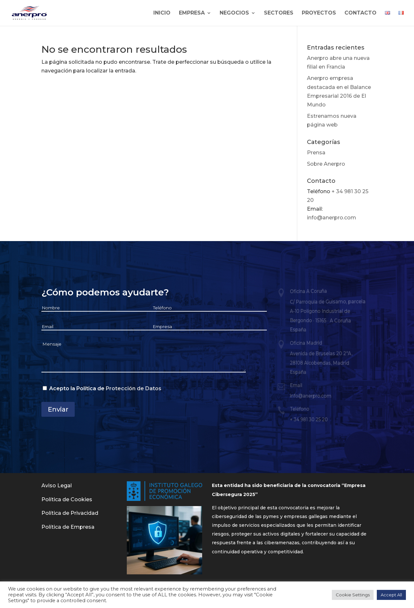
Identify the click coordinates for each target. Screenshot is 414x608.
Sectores (278, 13)
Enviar (58, 409)
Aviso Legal (56, 485)
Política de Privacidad (69, 513)
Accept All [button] (391, 594)
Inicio (161, 13)
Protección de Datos (133, 388)
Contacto (360, 13)
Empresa (192, 13)
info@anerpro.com (331, 218)
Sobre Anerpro (326, 164)
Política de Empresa (67, 527)
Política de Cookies (66, 499)
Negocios (234, 13)
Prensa (316, 152)
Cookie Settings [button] (353, 594)
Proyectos (319, 13)
